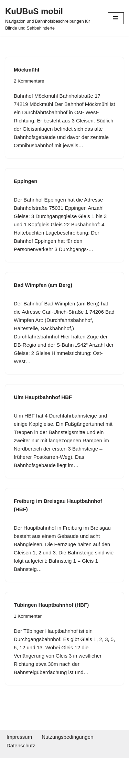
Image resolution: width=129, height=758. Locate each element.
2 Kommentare (29, 81)
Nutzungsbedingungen (67, 737)
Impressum (19, 737)
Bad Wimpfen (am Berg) (43, 285)
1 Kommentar (28, 616)
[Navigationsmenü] (116, 18)
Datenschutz (21, 745)
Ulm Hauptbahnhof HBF (43, 397)
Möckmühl (26, 70)
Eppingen (25, 181)
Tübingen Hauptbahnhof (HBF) (51, 605)
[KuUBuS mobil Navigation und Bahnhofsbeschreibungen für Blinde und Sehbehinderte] (51, 18)
